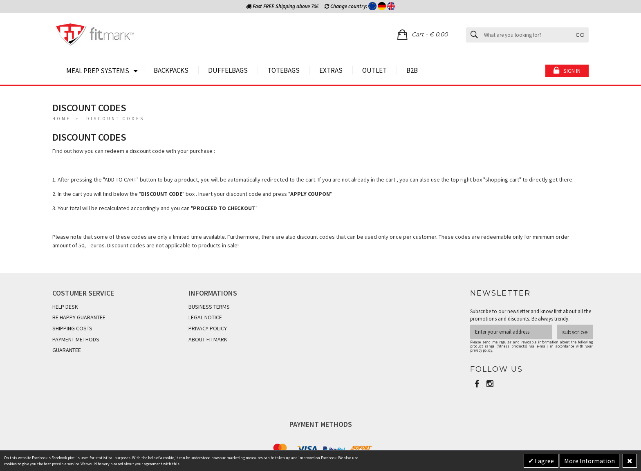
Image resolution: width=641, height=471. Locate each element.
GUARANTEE (66, 350)
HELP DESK (65, 306)
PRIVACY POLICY (207, 328)
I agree (543, 461)
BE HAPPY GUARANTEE (78, 317)
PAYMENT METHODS (75, 339)
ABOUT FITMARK (207, 339)
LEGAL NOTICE (205, 317)
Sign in (571, 70)
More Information (589, 461)
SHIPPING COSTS (72, 328)
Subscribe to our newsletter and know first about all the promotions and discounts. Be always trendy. (530, 315)
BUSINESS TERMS (209, 306)
